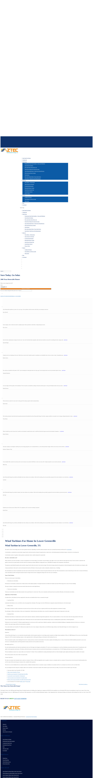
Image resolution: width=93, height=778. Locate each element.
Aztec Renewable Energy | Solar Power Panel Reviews (34, 171)
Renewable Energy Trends (29, 188)
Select (1, 285)
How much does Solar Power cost (31, 167)
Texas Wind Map (6, 760)
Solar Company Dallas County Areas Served (11, 775)
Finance (23, 247)
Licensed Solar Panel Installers (31, 716)
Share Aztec (27, 201)
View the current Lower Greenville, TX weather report (17, 677)
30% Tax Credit (5, 748)
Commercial (24, 212)
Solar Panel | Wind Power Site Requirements (33, 178)
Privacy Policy (27, 193)
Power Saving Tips (6, 763)
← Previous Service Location (10, 684)
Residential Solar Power (7, 744)
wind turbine (69, 549)
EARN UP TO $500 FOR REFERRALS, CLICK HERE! (10, 296)
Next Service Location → (83, 684)
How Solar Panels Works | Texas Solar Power (33, 176)
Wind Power (5, 758)
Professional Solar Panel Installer (9, 741)
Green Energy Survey (29, 191)
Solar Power (24, 161)
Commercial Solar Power (7, 743)
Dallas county (22, 681)
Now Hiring (5, 726)
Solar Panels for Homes (7, 739)
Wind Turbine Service (7, 761)
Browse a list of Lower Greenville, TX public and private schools (19, 679)
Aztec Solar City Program (29, 184)
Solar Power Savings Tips (29, 189)
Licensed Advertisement (29, 186)
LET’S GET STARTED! (20, 698)
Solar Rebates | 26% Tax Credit (30, 199)
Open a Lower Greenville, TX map (13, 672)
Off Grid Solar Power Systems (30, 173)
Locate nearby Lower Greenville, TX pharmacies (16, 675)
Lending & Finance (28, 197)
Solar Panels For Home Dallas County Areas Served (12, 771)
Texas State (28, 681)
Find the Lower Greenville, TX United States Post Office (17, 674)
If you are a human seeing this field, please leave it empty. (16, 290)
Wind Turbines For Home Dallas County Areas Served (12, 773)
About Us (24, 232)
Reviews (4, 729)
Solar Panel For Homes (29, 165)
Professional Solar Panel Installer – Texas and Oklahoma (35, 163)
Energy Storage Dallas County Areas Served (11, 777)
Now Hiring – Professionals (30, 182)
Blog (23, 255)
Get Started (24, 204)
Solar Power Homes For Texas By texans (32, 169)
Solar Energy (27, 227)
